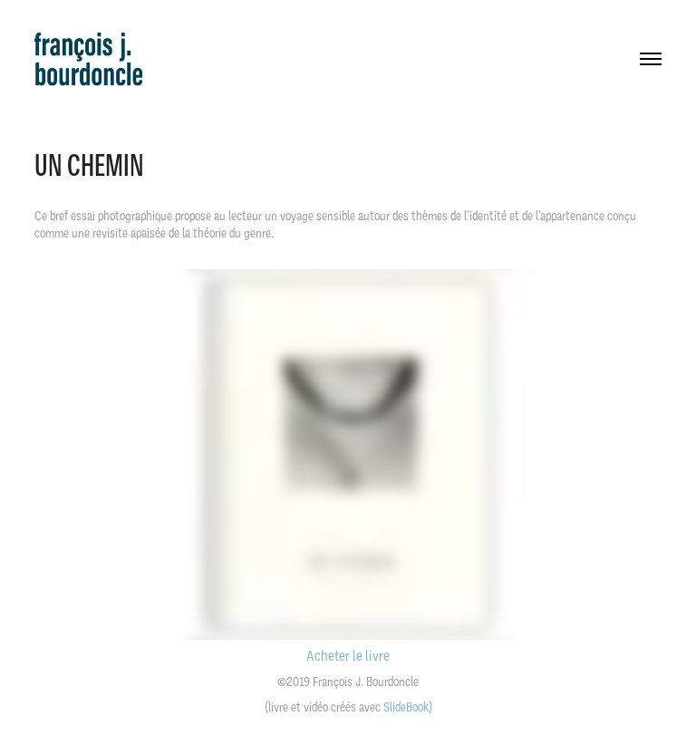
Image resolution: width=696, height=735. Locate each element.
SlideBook (406, 707)
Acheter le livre (348, 656)
